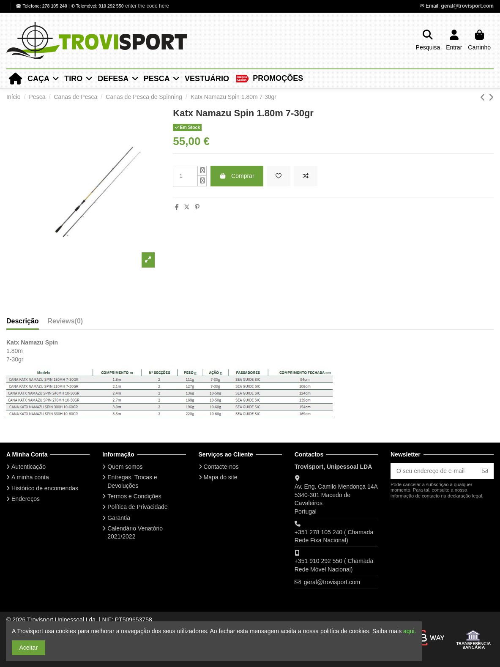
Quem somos (124, 466)
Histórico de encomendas (44, 488)
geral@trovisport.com (467, 6)
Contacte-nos (221, 466)
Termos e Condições (134, 496)
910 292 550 (110, 5)
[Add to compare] (305, 176)
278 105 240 (55, 5)
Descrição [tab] (22, 321)
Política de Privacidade (137, 506)
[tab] (65, 319)
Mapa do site (221, 477)
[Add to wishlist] (278, 176)
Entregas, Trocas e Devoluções (132, 481)
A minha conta (30, 477)
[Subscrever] (485, 471)
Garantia (118, 517)
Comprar (236, 175)
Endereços (25, 498)
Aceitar (28, 647)
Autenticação (28, 466)
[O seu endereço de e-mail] (433, 471)
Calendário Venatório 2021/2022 (135, 532)
